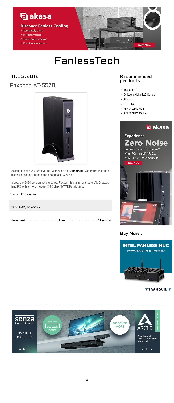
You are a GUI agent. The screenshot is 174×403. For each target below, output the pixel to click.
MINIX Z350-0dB (134, 108)
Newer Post (18, 220)
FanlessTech (87, 62)
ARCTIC (129, 104)
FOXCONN (34, 207)
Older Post (104, 220)
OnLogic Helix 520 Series (139, 94)
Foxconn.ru (28, 194)
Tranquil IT (130, 89)
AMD (22, 207)
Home (61, 220)
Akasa (127, 99)
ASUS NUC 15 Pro (135, 113)
